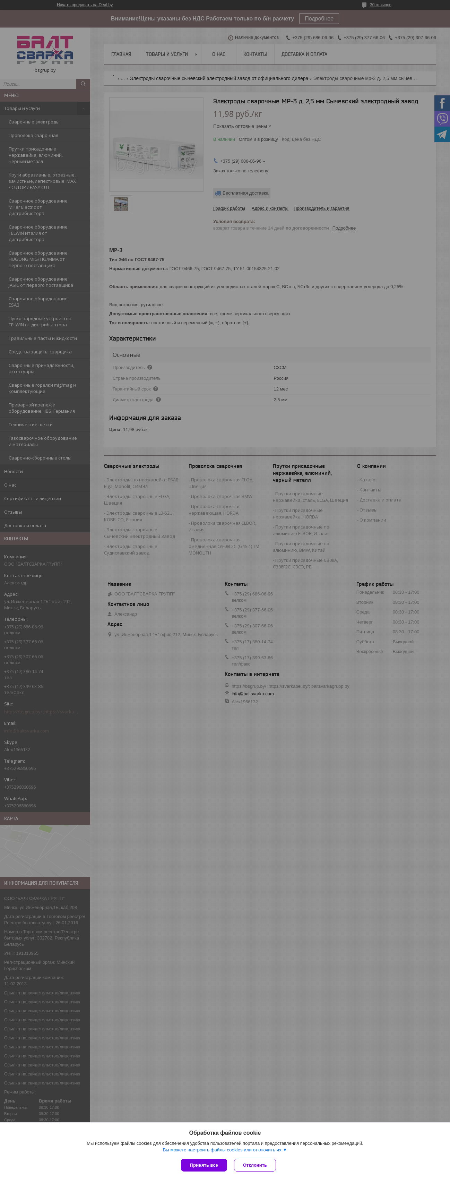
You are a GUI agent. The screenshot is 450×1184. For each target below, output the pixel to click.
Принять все (204, 1165)
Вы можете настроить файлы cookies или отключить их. (223, 1149)
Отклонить (255, 1165)
